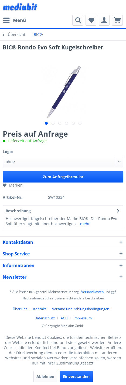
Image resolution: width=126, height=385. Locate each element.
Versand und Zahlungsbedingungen (80, 308)
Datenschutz (45, 318)
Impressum (82, 318)
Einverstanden (76, 376)
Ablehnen (45, 376)
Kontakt (39, 308)
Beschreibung (18, 210)
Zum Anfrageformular (63, 176)
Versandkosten (92, 291)
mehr (84, 223)
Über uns (20, 308)
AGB (64, 318)
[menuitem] (14, 20)
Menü (14, 19)
